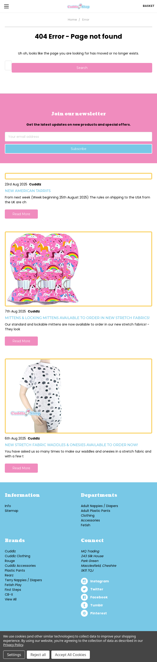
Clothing (87, 515)
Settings (14, 654)
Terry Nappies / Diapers (23, 580)
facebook (99, 597)
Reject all (38, 654)
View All (11, 599)
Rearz (9, 575)
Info (8, 506)
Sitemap (11, 510)
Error (85, 19)
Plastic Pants (15, 570)
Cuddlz (10, 551)
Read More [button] (21, 214)
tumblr (96, 605)
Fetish (85, 525)
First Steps (13, 589)
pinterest (98, 613)
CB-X (9, 594)
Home (72, 19)
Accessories (90, 520)
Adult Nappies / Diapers (99, 506)
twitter (96, 589)
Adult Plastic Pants (95, 510)
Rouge (10, 561)
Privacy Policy (13, 645)
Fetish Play (13, 585)
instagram (99, 581)
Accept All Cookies (70, 654)
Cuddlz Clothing (17, 556)
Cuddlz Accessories (20, 565)
